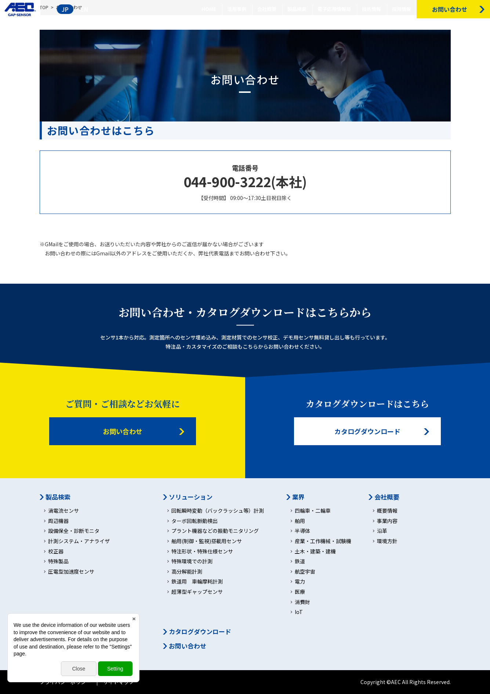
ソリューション (191, 497)
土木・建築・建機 (315, 551)
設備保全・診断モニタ (73, 530)
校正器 (55, 551)
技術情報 (371, 9)
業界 (298, 497)
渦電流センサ (63, 510)
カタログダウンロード (367, 431)
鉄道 (300, 561)
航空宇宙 (305, 571)
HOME (209, 9)
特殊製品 (58, 561)
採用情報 (401, 9)
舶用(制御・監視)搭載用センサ (206, 541)
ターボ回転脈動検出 (194, 520)
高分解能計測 (186, 571)
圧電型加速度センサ (71, 571)
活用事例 (236, 9)
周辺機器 (58, 520)
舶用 (300, 520)
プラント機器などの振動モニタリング (215, 530)
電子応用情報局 (334, 9)
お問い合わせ (122, 431)
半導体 (302, 530)
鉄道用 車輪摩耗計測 (197, 581)
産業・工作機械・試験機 (323, 541)
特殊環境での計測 (192, 561)
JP (65, 9)
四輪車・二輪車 (313, 510)
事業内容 (387, 520)
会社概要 (266, 9)
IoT (299, 611)
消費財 (302, 602)
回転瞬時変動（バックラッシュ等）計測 (217, 510)
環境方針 (387, 541)
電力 (300, 581)
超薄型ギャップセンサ (197, 591)
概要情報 (387, 510)
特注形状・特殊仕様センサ (202, 551)
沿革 (382, 530)
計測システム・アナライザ (79, 541)
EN (84, 9)
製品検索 (296, 9)
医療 (300, 591)
